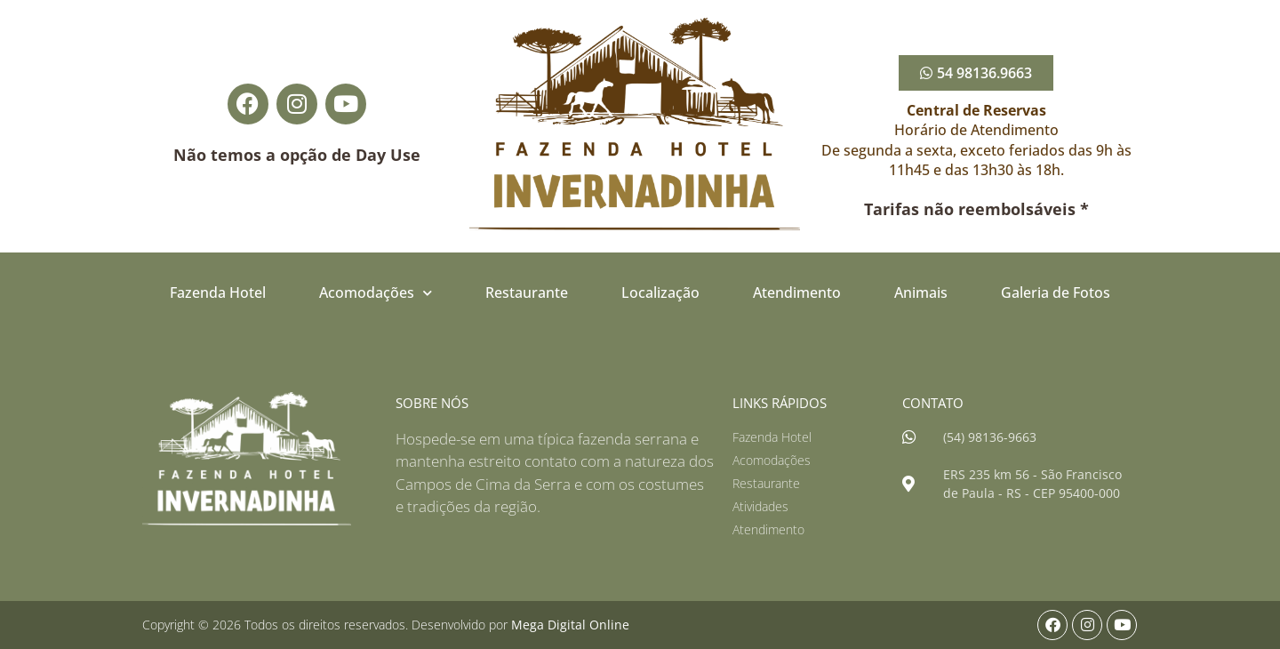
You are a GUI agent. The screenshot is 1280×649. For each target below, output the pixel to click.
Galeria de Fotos (1055, 292)
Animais (921, 292)
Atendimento (797, 292)
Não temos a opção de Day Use (296, 154)
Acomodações (375, 293)
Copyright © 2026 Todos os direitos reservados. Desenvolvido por (385, 624)
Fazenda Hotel (218, 292)
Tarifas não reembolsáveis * (976, 209)
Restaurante (526, 292)
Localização (660, 292)
